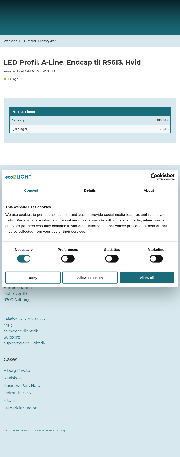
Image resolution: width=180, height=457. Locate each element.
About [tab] (149, 190)
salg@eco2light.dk (21, 331)
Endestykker (47, 41)
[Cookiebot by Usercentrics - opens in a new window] (154, 176)
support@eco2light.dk (25, 343)
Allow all (147, 277)
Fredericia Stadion (21, 408)
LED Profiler (27, 41)
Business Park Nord (22, 385)
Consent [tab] (31, 190)
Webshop (10, 41)
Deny (33, 277)
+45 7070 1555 (32, 319)
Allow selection (90, 277)
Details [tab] (90, 190)
